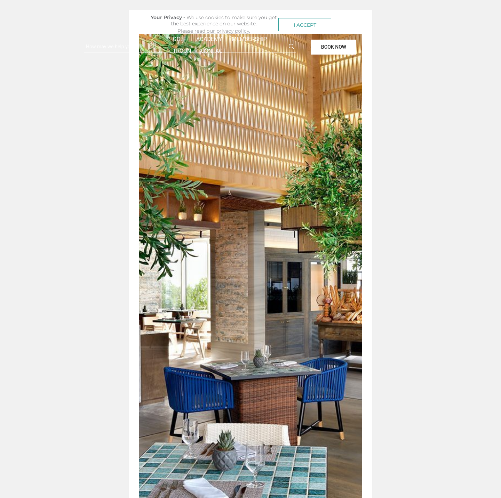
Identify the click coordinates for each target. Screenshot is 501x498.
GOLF (179, 39)
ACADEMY (209, 39)
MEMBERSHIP (249, 39)
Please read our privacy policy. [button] (213, 31)
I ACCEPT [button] (305, 25)
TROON (182, 51)
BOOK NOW (333, 47)
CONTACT (213, 51)
